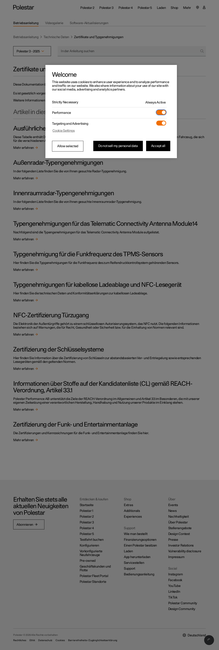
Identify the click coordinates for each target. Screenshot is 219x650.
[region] (111, 111)
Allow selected (67, 146)
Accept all (158, 146)
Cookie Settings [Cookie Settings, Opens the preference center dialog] (63, 130)
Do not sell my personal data (118, 146)
